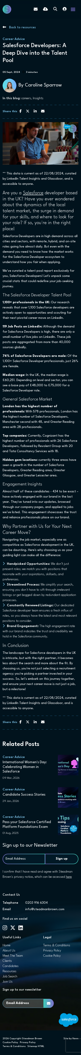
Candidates (11, 966)
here (69, 877)
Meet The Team (13, 956)
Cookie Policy (52, 956)
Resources (9, 971)
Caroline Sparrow (43, 85)
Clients (7, 961)
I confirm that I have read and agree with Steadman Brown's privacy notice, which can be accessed (38, 874)
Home (6, 945)
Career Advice (14, 39)
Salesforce (33, 193)
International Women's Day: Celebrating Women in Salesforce (25, 766)
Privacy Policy (52, 950)
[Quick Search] (55, 9)
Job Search (10, 976)
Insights (38, 98)
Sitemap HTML (35, 1046)
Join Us (8, 981)
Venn (75, 1038)
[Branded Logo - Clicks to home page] (7, 9)
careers (26, 98)
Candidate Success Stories (24, 794)
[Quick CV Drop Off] (45, 9)
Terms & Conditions (56, 945)
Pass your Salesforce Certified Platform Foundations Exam (27, 824)
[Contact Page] (36, 9)
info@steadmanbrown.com (44, 909)
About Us (9, 950)
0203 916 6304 (36, 903)
